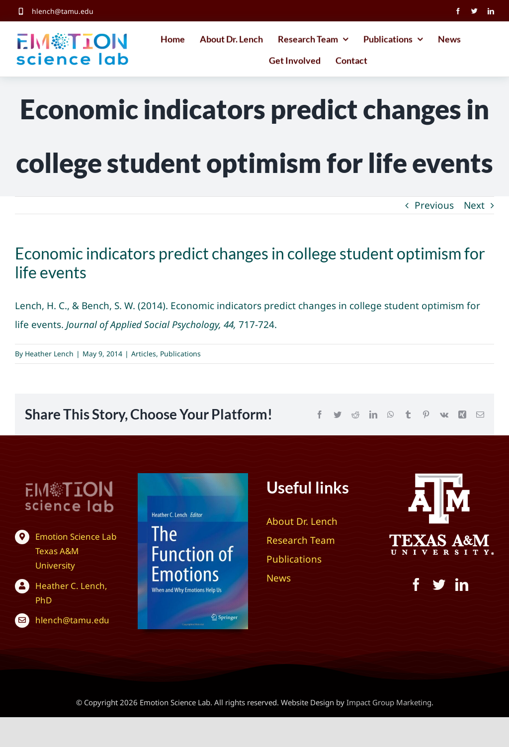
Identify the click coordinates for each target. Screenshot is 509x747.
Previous (434, 205)
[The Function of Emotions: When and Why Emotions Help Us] (193, 477)
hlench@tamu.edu (62, 11)
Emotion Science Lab (75, 536)
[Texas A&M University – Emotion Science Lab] (59, 481)
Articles (143, 353)
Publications (180, 353)
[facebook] (458, 11)
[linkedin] (491, 11)
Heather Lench (49, 353)
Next (474, 205)
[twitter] (474, 11)
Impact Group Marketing (388, 702)
